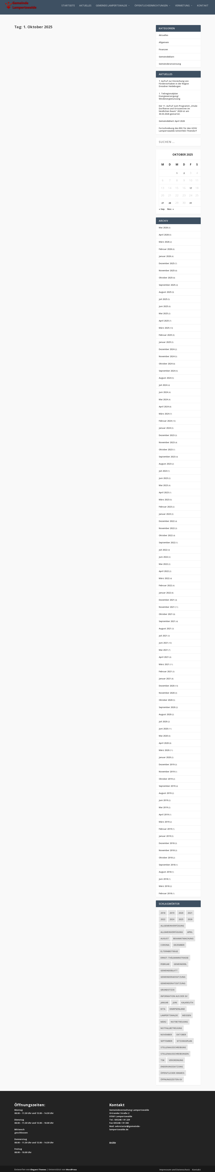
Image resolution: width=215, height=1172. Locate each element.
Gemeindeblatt (43, 40)
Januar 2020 (165, 756)
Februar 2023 (165, 505)
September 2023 (167, 455)
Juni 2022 (163, 555)
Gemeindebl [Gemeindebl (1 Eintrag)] (180, 963)
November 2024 (167, 355)
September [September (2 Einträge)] (166, 1039)
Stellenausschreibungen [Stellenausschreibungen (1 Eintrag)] (175, 1052)
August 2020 (165, 713)
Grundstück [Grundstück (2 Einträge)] (168, 988)
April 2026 (164, 233)
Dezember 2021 (166, 598)
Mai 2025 (163, 312)
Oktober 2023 (165, 448)
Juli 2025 (163, 298)
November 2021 (167, 605)
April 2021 (164, 655)
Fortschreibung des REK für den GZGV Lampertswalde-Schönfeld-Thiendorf (178, 128)
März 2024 (164, 412)
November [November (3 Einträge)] (166, 1033)
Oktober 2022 (165, 534)
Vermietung (182, 9)
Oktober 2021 (165, 613)
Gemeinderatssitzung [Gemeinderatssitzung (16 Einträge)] (173, 982)
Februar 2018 (165, 892)
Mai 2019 (163, 806)
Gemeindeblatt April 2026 (172, 119)
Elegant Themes (38, 1168)
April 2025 (164, 319)
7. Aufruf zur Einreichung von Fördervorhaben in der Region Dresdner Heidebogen (174, 82)
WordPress (71, 1168)
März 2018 (164, 885)
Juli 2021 (163, 634)
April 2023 (164, 491)
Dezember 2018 (166, 842)
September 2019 (167, 784)
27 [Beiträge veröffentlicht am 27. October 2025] (162, 201)
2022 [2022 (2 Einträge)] (163, 918)
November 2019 (167, 770)
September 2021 (167, 620)
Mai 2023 (163, 484)
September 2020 (167, 706)
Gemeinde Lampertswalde (111, 9)
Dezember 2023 (166, 434)
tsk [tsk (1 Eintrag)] (162, 1059)
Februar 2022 (165, 584)
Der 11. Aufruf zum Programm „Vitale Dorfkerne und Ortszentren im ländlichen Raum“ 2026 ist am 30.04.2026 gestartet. (178, 108)
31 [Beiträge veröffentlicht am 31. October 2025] (191, 201)
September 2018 (167, 863)
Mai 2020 (163, 734)
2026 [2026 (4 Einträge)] (190, 918)
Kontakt (202, 9)
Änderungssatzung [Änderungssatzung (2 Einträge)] (172, 1065)
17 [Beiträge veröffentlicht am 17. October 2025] (191, 186)
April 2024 (164, 405)
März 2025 (164, 326)
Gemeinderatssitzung (170, 62)
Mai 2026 (163, 226)
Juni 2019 (163, 799)
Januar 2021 (165, 677)
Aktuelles (85, 9)
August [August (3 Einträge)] (165, 937)
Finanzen (163, 48)
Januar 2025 (165, 341)
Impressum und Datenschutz (174, 1168)
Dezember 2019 (166, 763)
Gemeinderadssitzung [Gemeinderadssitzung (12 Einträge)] (173, 975)
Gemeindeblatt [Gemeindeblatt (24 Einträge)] (169, 969)
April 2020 (164, 741)
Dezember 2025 (166, 262)
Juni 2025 (163, 305)
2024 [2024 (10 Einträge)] (172, 918)
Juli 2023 (163, 469)
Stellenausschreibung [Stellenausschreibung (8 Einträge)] (173, 1046)
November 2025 (167, 269)
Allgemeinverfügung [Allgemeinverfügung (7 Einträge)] (172, 924)
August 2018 (165, 870)
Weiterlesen (27, 57)
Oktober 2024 (165, 362)
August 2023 (165, 462)
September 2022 (167, 541)
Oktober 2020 (165, 698)
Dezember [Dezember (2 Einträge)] (179, 943)
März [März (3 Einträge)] (163, 1020)
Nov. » (170, 208)
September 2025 (167, 283)
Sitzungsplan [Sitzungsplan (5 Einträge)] (184, 1039)
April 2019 (164, 813)
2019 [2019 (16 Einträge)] (172, 911)
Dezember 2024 (166, 348)
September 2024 (167, 369)
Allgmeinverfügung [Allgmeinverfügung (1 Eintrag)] (172, 931)
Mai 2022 (163, 562)
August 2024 (165, 376)
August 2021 (165, 627)
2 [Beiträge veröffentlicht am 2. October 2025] (184, 172)
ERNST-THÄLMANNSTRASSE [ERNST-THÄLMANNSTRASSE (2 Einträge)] (175, 956)
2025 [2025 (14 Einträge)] (181, 918)
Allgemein (164, 41)
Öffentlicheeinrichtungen (151, 9)
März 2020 (164, 749)
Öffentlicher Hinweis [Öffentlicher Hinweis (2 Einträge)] (172, 1071)
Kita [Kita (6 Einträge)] (163, 1007)
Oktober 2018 (165, 856)
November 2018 (167, 849)
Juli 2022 (163, 548)
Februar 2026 (165, 248)
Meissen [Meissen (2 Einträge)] (186, 1014)
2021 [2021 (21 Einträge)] (190, 911)
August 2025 (165, 290)
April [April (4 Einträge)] (190, 931)
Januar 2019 (165, 834)
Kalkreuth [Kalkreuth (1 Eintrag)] (187, 1001)
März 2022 (164, 577)
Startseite (68, 9)
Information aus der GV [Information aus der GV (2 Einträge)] (174, 995)
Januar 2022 (165, 591)
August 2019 (165, 792)
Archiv (112, 1141)
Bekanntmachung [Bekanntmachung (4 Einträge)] (183, 937)
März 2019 (164, 820)
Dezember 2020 (166, 684)
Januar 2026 (165, 255)
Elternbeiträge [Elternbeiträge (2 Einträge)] (169, 950)
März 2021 (164, 663)
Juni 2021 (163, 641)
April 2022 (164, 570)
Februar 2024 (165, 419)
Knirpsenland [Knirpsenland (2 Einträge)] (177, 1007)
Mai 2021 (163, 648)
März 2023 (164, 498)
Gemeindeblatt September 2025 (47, 34)
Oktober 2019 (165, 777)
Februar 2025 (165, 333)
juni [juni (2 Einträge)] (175, 1001)
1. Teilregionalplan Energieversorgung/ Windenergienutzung (169, 95)
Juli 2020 (163, 720)
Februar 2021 (165, 670)
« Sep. (162, 208)
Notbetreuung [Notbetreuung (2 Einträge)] (179, 1020)
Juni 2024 (163, 391)
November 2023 (167, 441)
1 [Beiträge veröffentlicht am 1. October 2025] (176, 172)
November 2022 (167, 527)
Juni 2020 (163, 727)
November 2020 (167, 691)
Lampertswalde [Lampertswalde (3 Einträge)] (169, 1014)
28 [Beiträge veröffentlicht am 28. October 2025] (170, 201)
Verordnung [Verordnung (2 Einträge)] (176, 1059)
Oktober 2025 (165, 276)
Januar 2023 (165, 512)
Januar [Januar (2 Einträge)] (164, 1001)
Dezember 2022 (166, 520)
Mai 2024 (163, 398)
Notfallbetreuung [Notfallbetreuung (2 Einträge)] (171, 1027)
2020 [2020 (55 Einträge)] (181, 911)
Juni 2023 (163, 477)
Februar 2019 (165, 827)
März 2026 (164, 240)
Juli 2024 (163, 383)
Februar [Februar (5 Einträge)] (165, 963)
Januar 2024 (165, 426)
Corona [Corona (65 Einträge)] (165, 943)
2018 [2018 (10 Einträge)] (163, 911)
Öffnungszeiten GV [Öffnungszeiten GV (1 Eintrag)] (171, 1078)
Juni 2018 (163, 877)
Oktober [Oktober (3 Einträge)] (181, 1033)
